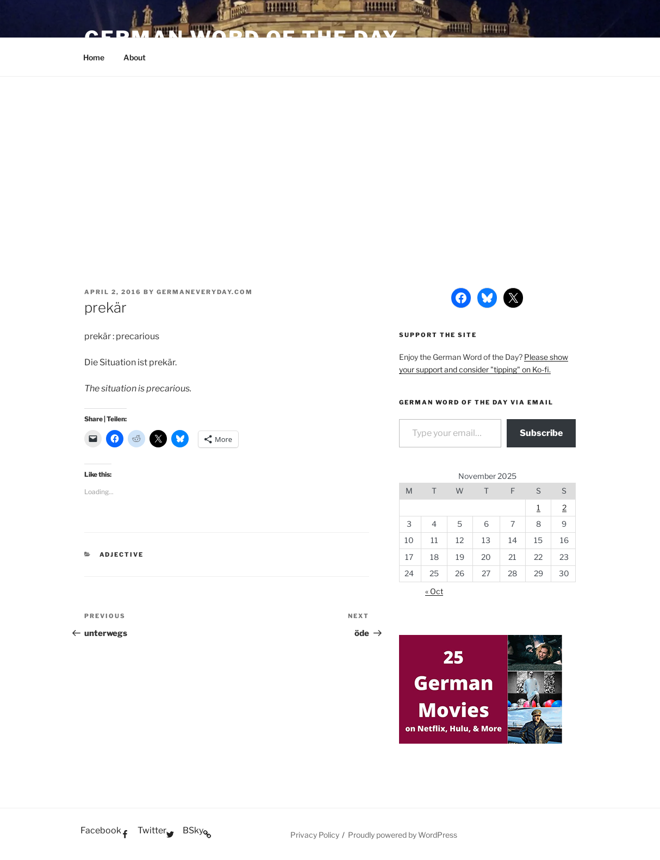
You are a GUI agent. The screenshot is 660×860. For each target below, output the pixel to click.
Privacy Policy (314, 834)
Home (93, 57)
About (134, 57)
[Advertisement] (330, 158)
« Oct (434, 591)
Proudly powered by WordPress (402, 834)
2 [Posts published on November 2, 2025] (564, 507)
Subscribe (541, 433)
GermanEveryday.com (205, 292)
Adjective (121, 554)
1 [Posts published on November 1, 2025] (538, 507)
